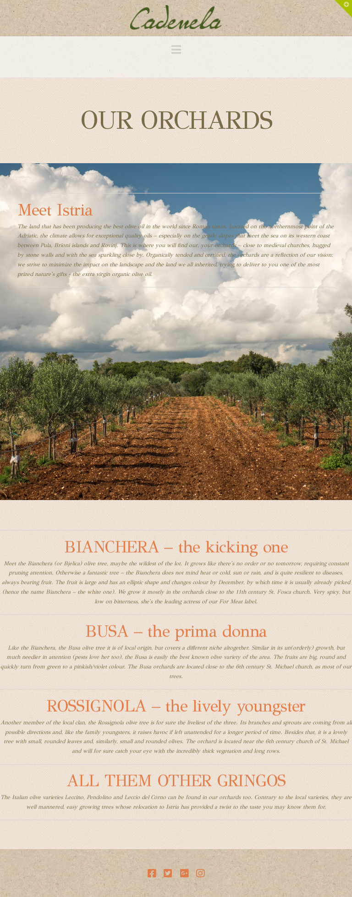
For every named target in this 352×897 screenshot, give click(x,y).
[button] (176, 49)
